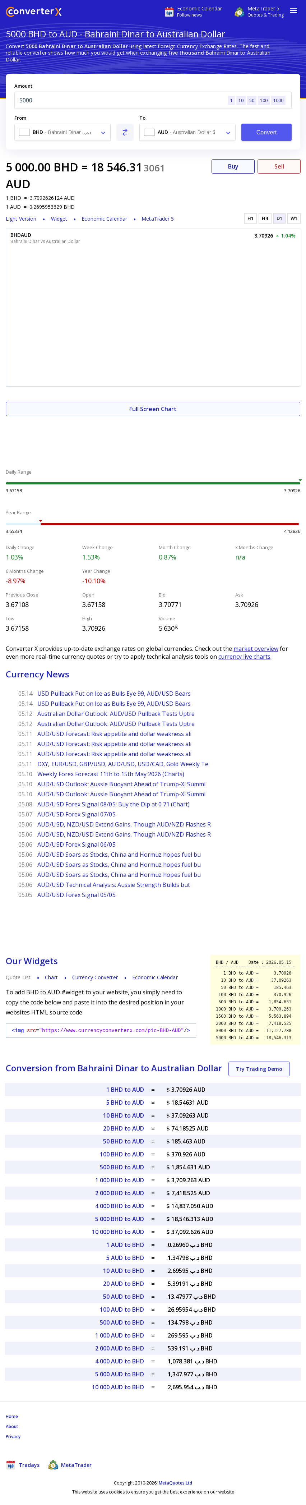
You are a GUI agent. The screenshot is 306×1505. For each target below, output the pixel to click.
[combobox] (62, 132)
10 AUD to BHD (123, 1271)
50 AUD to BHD (123, 1297)
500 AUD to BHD (122, 1322)
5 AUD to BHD (125, 1258)
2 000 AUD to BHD (119, 1348)
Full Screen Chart (153, 409)
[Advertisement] (153, 438)
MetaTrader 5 (158, 218)
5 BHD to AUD (125, 1102)
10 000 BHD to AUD (118, 1232)
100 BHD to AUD (122, 1154)
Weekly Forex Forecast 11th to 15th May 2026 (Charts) (110, 774)
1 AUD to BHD (125, 1245)
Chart (51, 977)
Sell (279, 166)
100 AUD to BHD (122, 1309)
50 (251, 100)
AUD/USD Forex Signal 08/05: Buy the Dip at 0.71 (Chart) (113, 804)
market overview (255, 649)
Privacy (13, 1436)
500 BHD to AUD (122, 1167)
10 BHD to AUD (123, 1115)
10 (241, 100)
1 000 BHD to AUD (119, 1180)
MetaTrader (70, 1465)
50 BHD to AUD (123, 1141)
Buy (233, 166)
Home (12, 1416)
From (20, 118)
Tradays (23, 1465)
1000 (278, 100)
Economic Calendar (104, 218)
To (142, 118)
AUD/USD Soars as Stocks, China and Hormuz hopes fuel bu (119, 855)
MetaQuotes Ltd (175, 1483)
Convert (266, 132)
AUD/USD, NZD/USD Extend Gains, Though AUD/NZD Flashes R (124, 824)
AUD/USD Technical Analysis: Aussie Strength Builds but (113, 885)
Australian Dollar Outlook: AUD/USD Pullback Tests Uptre (116, 714)
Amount (23, 86)
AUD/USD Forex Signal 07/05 (76, 814)
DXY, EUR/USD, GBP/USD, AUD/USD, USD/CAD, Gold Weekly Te (123, 764)
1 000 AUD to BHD (119, 1335)
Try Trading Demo (259, 1069)
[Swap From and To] (125, 132)
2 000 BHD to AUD (119, 1193)
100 (264, 100)
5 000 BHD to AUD (119, 1219)
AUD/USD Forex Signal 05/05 (76, 895)
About (12, 1426)
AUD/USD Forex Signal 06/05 (76, 844)
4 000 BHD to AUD (119, 1206)
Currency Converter (95, 977)
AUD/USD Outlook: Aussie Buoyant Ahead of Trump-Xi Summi (121, 784)
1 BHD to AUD (125, 1090)
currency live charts (244, 657)
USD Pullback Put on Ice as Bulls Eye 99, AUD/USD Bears (114, 694)
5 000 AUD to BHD (119, 1374)
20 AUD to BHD (123, 1284)
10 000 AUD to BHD (118, 1387)
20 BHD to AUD (123, 1128)
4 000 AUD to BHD (119, 1361)
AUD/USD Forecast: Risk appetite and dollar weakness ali (114, 734)
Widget (59, 218)
